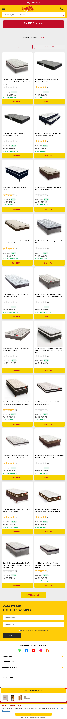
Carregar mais (32, 595)
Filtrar (49, 47)
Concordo (33, 714)
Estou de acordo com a (34, 630)
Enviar (10, 635)
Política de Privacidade (41, 630)
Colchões (33, 37)
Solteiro (41, 37)
